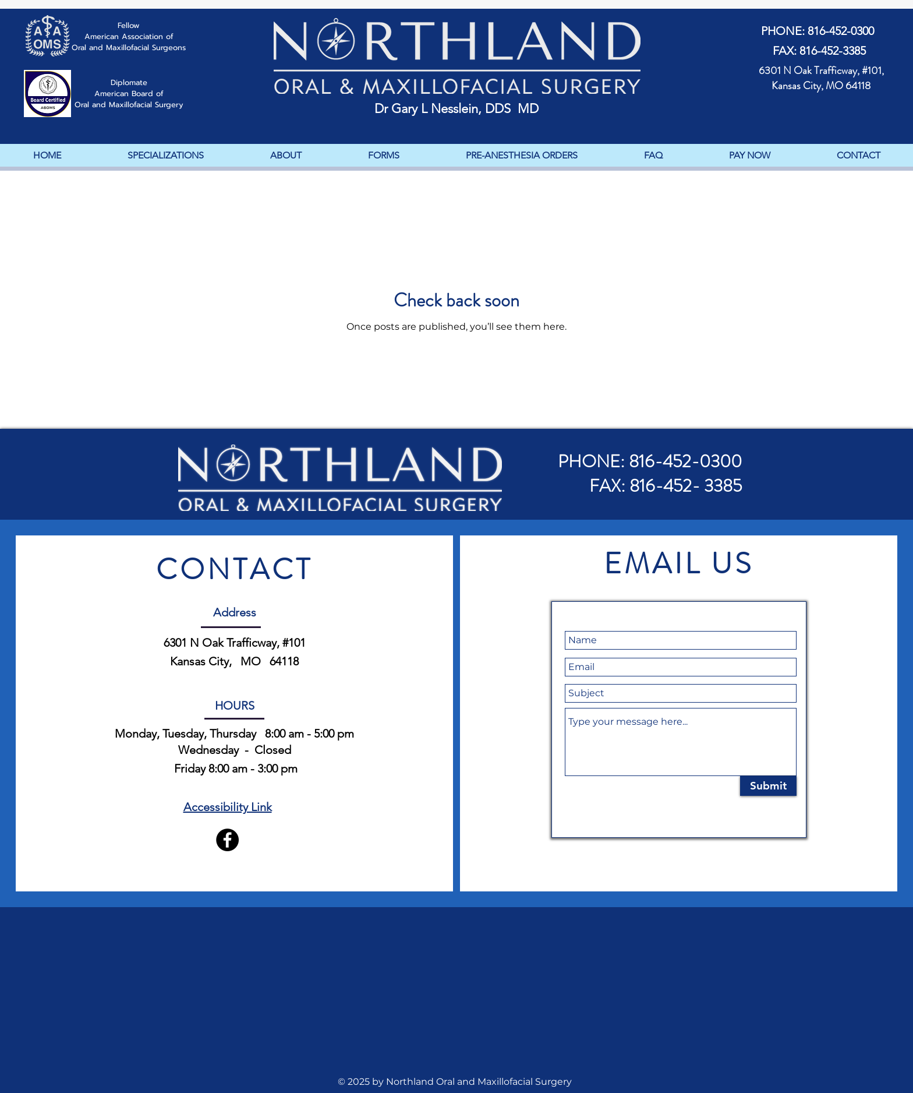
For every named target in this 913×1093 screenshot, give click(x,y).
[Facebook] (227, 839)
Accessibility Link (227, 807)
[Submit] (768, 786)
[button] (383, 155)
